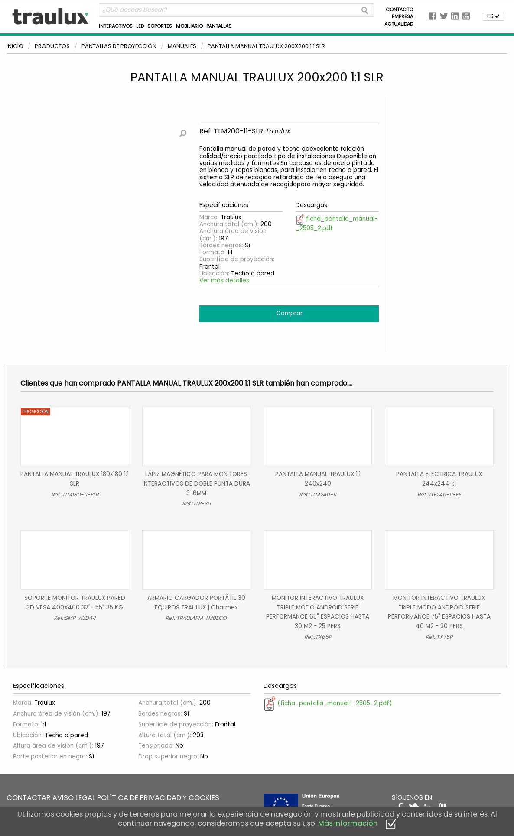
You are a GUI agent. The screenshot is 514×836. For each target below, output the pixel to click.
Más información (347, 823)
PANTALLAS (218, 26)
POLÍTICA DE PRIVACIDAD (139, 798)
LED (140, 26)
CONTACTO (399, 9)
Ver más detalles (224, 280)
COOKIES (204, 798)
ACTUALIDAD (398, 24)
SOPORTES (159, 26)
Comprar (289, 313)
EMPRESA (402, 16)
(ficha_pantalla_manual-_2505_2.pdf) (328, 703)
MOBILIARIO (189, 26)
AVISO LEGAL (73, 798)
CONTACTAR (29, 798)
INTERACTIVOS (116, 26)
